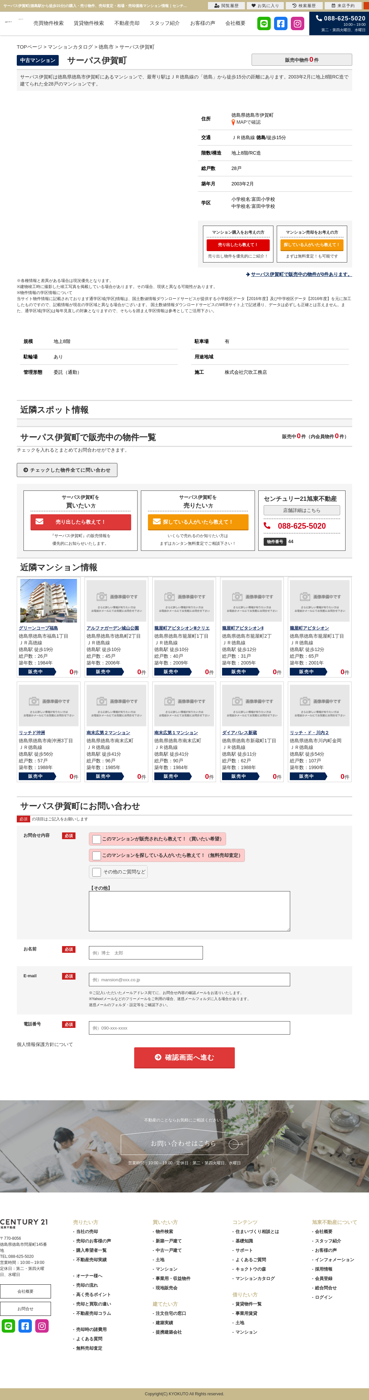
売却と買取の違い (93, 1303)
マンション (166, 1269)
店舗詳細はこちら (302, 510)
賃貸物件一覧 (248, 1303)
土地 (160, 1259)
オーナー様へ (89, 1275)
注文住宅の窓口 (171, 1313)
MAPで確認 (246, 122)
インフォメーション (334, 1259)
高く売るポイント (93, 1294)
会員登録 (323, 1278)
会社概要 (235, 23)
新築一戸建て (169, 1240)
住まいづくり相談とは (257, 1231)
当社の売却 (87, 1231)
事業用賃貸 (246, 1313)
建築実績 (164, 1322)
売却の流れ (87, 1285)
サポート (244, 1250)
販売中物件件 (302, 59)
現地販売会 (166, 1287)
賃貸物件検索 (89, 23)
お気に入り (265, 5)
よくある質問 (89, 1338)
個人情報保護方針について (45, 1044)
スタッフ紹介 (165, 23)
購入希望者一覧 (91, 1250)
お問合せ (25, 1308)
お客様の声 (202, 23)
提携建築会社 (169, 1332)
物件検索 (164, 1231)
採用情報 (323, 1269)
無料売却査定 (89, 1348)
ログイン (323, 1297)
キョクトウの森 (250, 1269)
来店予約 (343, 5)
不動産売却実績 (91, 1259)
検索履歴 (304, 5)
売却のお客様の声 (93, 1240)
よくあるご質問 (250, 1259)
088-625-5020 (295, 526)
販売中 (35, 671)
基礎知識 (244, 1240)
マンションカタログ (255, 1278)
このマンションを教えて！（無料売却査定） (167, 856)
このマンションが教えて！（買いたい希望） (158, 839)
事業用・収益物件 (173, 1278)
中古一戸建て (169, 1250)
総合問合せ (326, 1287)
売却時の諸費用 (91, 1329)
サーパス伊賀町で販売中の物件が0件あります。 (301, 274)
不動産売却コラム (93, 1313)
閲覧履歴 (226, 5)
